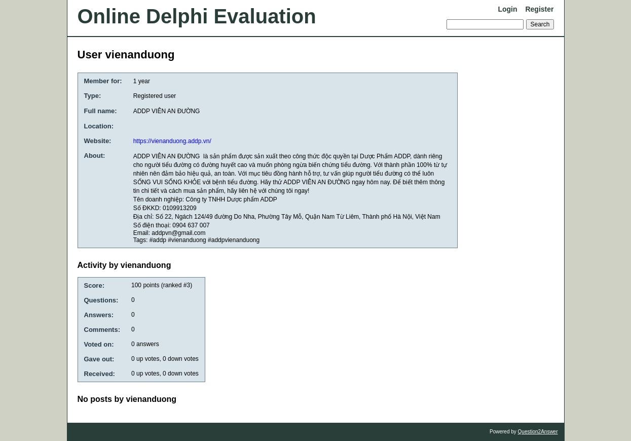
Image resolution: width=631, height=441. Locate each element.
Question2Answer (538, 431)
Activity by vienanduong (124, 265)
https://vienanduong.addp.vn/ (172, 141)
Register (539, 9)
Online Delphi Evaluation (197, 16)
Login (507, 9)
